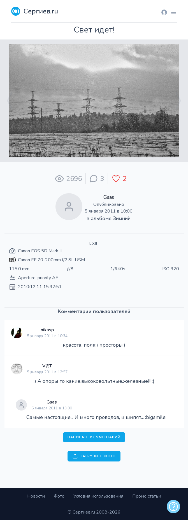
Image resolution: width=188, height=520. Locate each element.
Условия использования (98, 496)
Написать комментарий (94, 437)
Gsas (108, 197)
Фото (59, 496)
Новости (36, 496)
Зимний (122, 218)
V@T (47, 366)
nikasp (47, 330)
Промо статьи (146, 496)
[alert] (173, 506)
